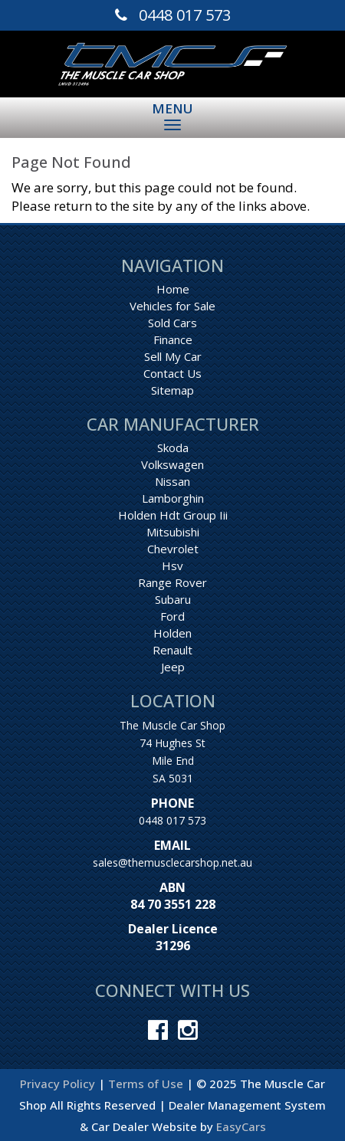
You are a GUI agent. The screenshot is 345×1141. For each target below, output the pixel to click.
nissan (172, 481)
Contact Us (172, 373)
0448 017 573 (172, 820)
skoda (173, 447)
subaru (173, 599)
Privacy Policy (59, 1083)
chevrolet (173, 548)
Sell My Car (173, 356)
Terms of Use (147, 1083)
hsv (172, 565)
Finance (172, 339)
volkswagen (172, 464)
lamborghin (173, 498)
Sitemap (172, 390)
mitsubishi (172, 531)
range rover (172, 582)
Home (172, 289)
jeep (173, 666)
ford (172, 616)
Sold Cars (172, 322)
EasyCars (241, 1126)
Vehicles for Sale (172, 305)
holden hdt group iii (173, 515)
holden (172, 633)
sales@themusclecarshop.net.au (172, 862)
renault (172, 649)
